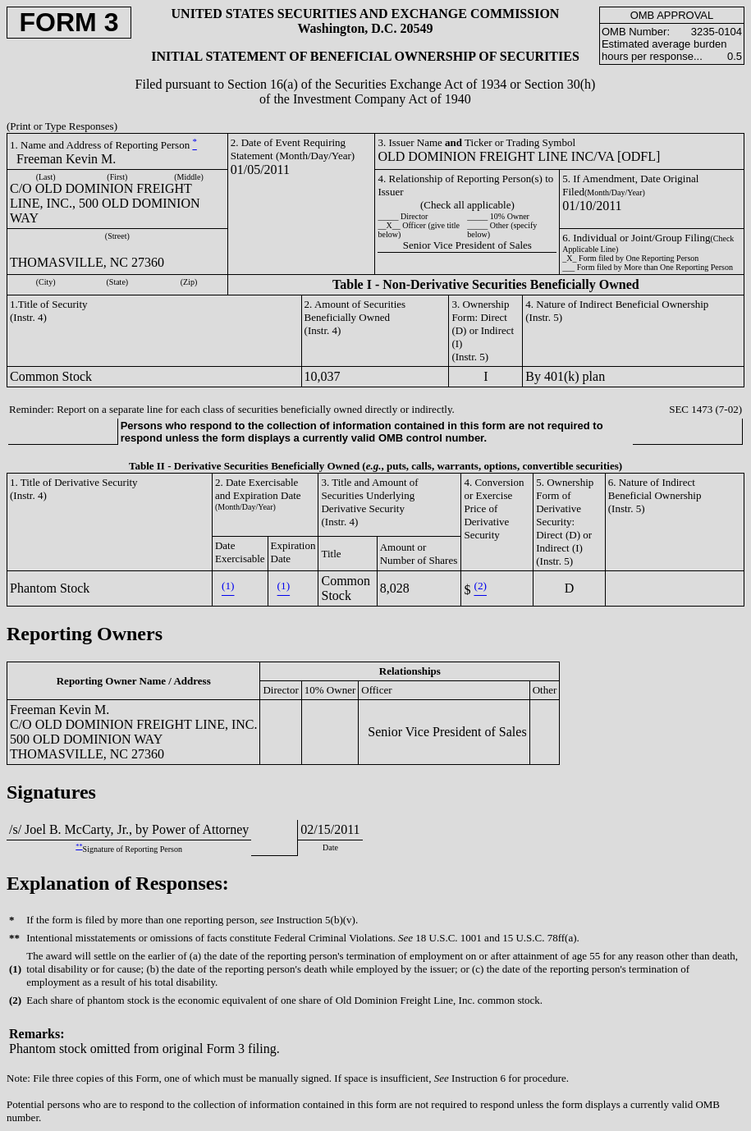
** (79, 846)
